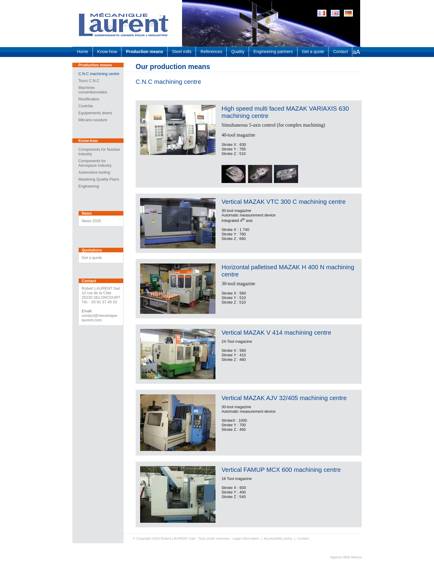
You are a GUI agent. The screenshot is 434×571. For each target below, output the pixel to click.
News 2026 (91, 221)
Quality (237, 51)
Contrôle (85, 106)
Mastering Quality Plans (98, 179)
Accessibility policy (278, 538)
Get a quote (313, 51)
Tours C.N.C (88, 80)
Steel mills (181, 51)
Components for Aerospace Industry (95, 163)
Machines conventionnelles (92, 89)
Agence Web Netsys (346, 557)
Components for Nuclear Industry (99, 151)
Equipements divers (95, 113)
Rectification (88, 99)
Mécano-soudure (92, 120)
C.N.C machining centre (98, 73)
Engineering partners (273, 51)
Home (82, 51)
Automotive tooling (94, 172)
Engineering (88, 186)
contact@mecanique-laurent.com (100, 317)
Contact (340, 51)
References (211, 51)
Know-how (107, 51)
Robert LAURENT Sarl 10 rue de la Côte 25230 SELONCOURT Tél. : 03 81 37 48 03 (101, 295)
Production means (144, 51)
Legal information (245, 538)
